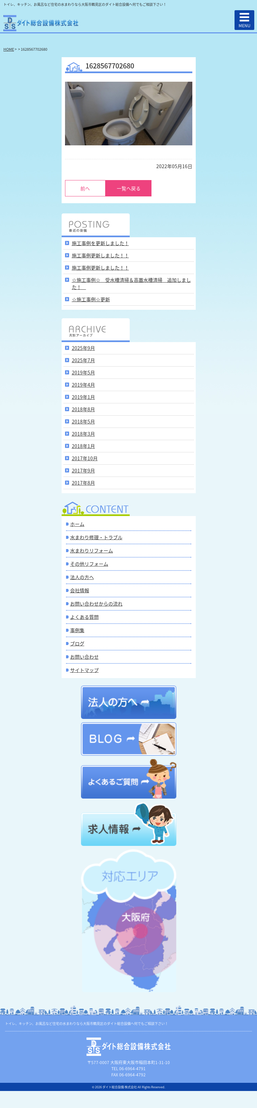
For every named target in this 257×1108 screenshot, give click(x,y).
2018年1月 (83, 446)
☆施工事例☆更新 (91, 299)
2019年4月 (83, 384)
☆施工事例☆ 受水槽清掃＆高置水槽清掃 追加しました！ (131, 283)
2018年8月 (83, 409)
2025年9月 (83, 347)
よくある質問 (84, 616)
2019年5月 (83, 372)
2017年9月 (83, 470)
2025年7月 (83, 360)
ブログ (77, 643)
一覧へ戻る (129, 188)
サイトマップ (84, 670)
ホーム (77, 523)
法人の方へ (82, 577)
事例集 (77, 630)
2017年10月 (85, 458)
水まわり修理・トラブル (96, 537)
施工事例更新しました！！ (100, 255)
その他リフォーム (89, 563)
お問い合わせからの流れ (96, 603)
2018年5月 (83, 421)
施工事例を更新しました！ (100, 243)
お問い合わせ (84, 656)
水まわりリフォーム (91, 550)
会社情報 (79, 590)
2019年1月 (83, 397)
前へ (85, 188)
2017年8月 (83, 482)
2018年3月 (83, 433)
